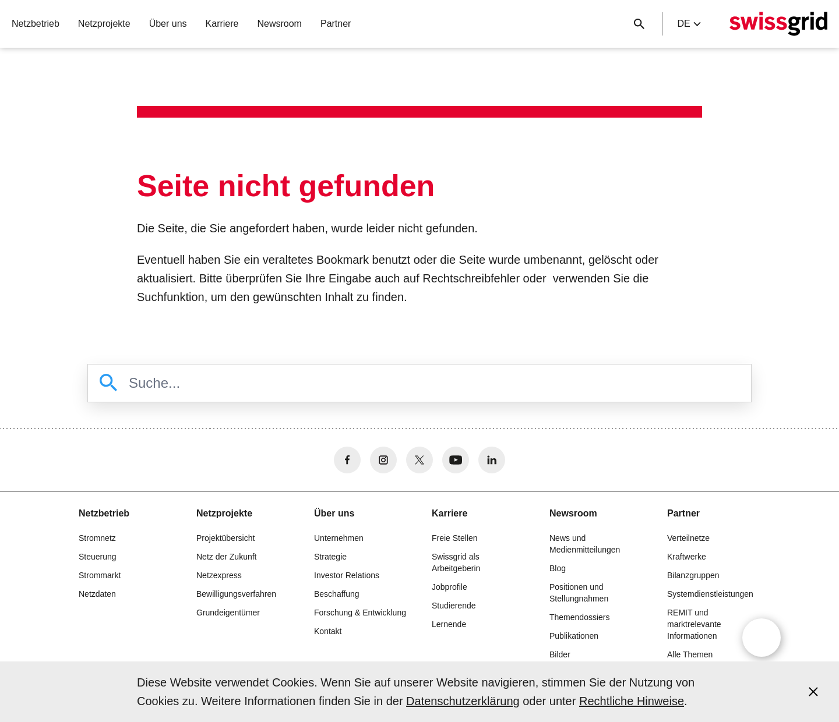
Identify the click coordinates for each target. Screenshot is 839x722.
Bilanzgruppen (693, 575)
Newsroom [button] (279, 24)
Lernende (449, 624)
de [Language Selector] (688, 24)
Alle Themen (690, 654)
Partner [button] (335, 24)
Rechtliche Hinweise (631, 701)
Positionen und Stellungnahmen (578, 592)
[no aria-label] (347, 460)
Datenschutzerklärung (463, 701)
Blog (557, 568)
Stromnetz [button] (97, 538)
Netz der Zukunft (226, 556)
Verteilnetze (688, 538)
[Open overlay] (761, 637)
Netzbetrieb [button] (35, 24)
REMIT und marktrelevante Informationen (694, 624)
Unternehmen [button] (339, 538)
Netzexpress (219, 575)
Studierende (454, 605)
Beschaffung (336, 594)
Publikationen (573, 635)
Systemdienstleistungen (710, 594)
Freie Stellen (455, 538)
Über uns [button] (168, 24)
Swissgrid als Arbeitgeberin (456, 562)
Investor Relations (346, 575)
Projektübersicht (225, 538)
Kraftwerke (686, 556)
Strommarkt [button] (100, 575)
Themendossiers (579, 617)
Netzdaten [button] (97, 594)
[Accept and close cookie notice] (813, 691)
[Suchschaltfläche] (639, 23)
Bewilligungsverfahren (236, 594)
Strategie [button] (330, 556)
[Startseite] (778, 24)
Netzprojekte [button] (104, 24)
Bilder (559, 654)
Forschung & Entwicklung (360, 612)
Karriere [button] (222, 24)
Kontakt (327, 631)
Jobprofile (449, 587)
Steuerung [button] (98, 556)
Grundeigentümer (228, 612)
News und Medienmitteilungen (584, 543)
